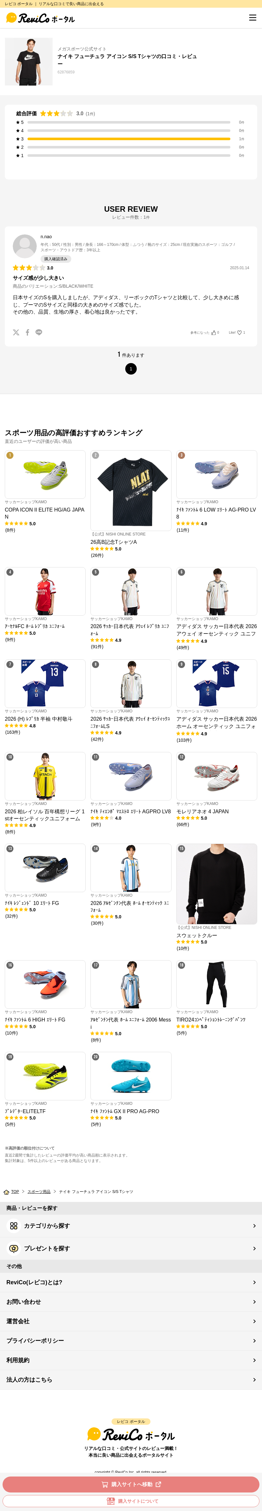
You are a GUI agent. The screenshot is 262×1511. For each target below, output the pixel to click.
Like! (237, 332)
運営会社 (17, 1321)
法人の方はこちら (29, 1380)
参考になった (204, 332)
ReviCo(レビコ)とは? (34, 1282)
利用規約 (17, 1360)
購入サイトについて (131, 1501)
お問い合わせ (23, 1302)
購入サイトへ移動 (132, 1484)
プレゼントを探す (38, 1248)
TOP (15, 1191)
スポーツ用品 (38, 1191)
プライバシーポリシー (35, 1341)
